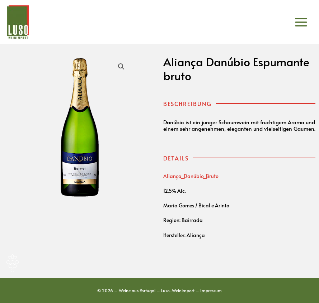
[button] (121, 66)
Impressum (211, 290)
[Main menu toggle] (301, 22)
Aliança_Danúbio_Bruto (191, 176)
